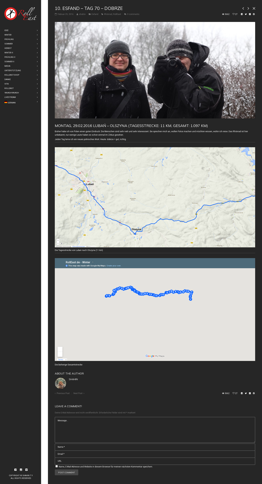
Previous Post (63, 393)
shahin (73, 379)
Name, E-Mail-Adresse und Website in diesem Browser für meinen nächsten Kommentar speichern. (106, 466)
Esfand (95, 14)
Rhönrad (108, 14)
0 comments (133, 14)
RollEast (117, 14)
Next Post (78, 393)
